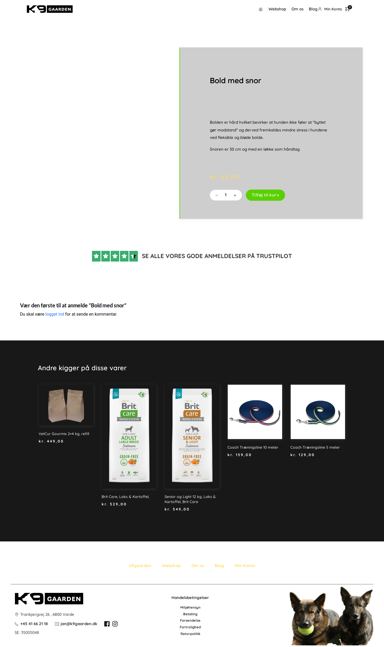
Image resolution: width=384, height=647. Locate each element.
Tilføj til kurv (265, 195)
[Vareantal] (226, 195)
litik (197, 634)
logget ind (54, 314)
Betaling (190, 614)
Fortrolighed (190, 627)
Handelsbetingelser (190, 597)
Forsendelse (190, 620)
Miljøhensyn (190, 607)
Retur (185, 634)
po (192, 634)
